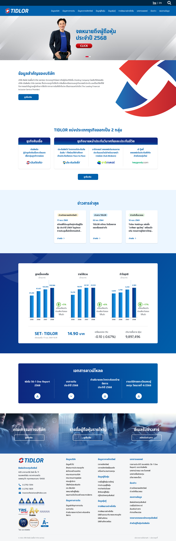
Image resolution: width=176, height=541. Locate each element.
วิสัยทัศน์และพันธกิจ (73, 484)
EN (160, 3)
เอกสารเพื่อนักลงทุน (137, 474)
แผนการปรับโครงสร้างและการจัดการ (79, 494)
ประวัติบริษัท (70, 488)
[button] (87, 57)
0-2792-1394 (27, 484)
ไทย (154, 3)
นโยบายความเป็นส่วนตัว (141, 538)
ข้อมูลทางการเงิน (69, 10)
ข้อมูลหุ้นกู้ (111, 10)
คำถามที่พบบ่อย (135, 512)
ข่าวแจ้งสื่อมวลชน (136, 491)
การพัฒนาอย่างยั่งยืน (126, 10)
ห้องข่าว (153, 10)
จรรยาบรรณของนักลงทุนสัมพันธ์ (143, 518)
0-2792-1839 (27, 488)
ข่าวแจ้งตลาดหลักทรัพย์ (138, 488)
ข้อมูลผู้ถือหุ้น (100, 10)
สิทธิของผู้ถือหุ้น (103, 492)
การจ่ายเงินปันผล (104, 488)
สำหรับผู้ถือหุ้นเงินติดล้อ (140, 523)
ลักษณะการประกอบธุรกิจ (75, 467)
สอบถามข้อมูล (164, 10)
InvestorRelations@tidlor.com (34, 492)
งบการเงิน (69, 508)
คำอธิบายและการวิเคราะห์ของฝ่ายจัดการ (78, 514)
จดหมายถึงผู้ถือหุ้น (72, 491)
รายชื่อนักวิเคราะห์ (136, 505)
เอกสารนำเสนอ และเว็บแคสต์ (140, 470)
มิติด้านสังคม (102, 518)
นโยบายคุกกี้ (154, 538)
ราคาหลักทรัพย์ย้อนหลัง (106, 467)
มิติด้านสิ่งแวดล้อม (104, 521)
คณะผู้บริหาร (70, 481)
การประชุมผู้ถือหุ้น (104, 485)
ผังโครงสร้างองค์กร (73, 471)
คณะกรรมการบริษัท (73, 474)
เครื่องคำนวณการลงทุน (106, 471)
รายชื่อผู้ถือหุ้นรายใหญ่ (106, 481)
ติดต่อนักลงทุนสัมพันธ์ (138, 502)
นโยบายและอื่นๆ (135, 477)
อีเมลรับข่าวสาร (135, 508)
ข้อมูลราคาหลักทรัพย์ (85, 10)
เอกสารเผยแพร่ (142, 10)
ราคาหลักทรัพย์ (103, 464)
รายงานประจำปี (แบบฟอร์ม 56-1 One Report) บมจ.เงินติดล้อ (144, 466)
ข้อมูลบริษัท (55, 10)
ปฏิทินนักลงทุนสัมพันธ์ (106, 495)
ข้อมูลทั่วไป (70, 464)
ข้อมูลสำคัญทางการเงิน (74, 505)
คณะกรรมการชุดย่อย (73, 477)
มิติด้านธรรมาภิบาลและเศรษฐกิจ (109, 514)
